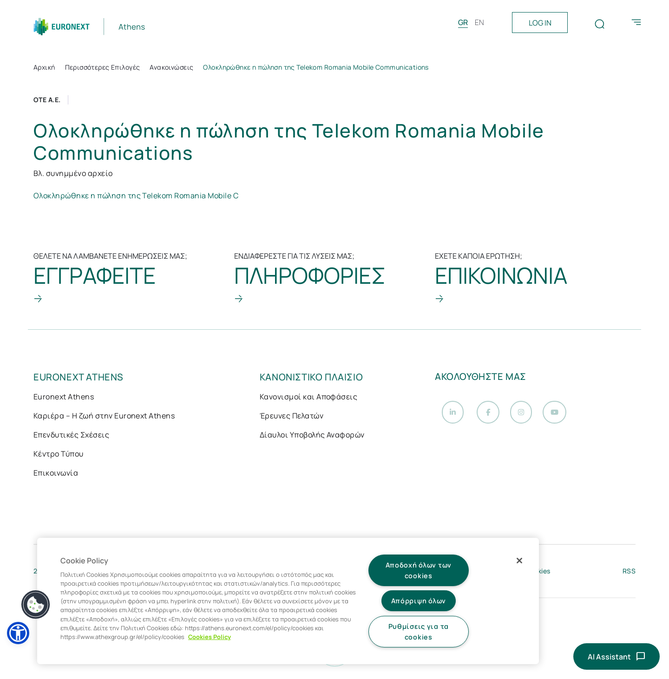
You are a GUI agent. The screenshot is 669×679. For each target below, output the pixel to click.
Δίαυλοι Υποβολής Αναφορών (312, 436)
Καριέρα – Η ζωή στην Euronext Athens (104, 416)
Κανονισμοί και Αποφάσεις (309, 397)
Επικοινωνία (55, 474)
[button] (18, 633)
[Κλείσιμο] (519, 560)
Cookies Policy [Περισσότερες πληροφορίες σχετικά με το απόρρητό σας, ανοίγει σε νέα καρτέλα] (209, 637)
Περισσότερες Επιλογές (102, 67)
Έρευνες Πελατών (291, 416)
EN (479, 22)
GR (463, 22)
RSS (629, 573)
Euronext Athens (63, 397)
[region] (288, 601)
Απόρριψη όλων (418, 600)
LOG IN (540, 23)
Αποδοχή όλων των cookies (419, 570)
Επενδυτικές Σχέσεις (71, 436)
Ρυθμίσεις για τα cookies (418, 631)
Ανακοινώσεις (171, 67)
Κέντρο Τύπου (58, 455)
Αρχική (44, 67)
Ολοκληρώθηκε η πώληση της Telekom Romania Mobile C (135, 195)
